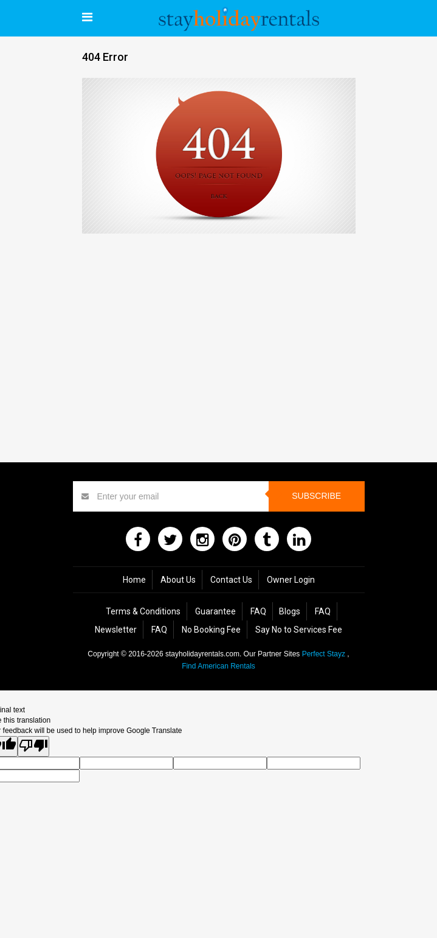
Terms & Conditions (143, 611)
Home (134, 580)
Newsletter (116, 629)
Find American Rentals (218, 666)
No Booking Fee (211, 629)
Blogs (289, 611)
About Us (178, 580)
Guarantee (215, 611)
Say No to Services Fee (298, 629)
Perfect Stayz (323, 654)
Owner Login (291, 580)
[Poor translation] (33, 746)
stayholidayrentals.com (202, 654)
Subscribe (316, 496)
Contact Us (231, 580)
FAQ (258, 611)
